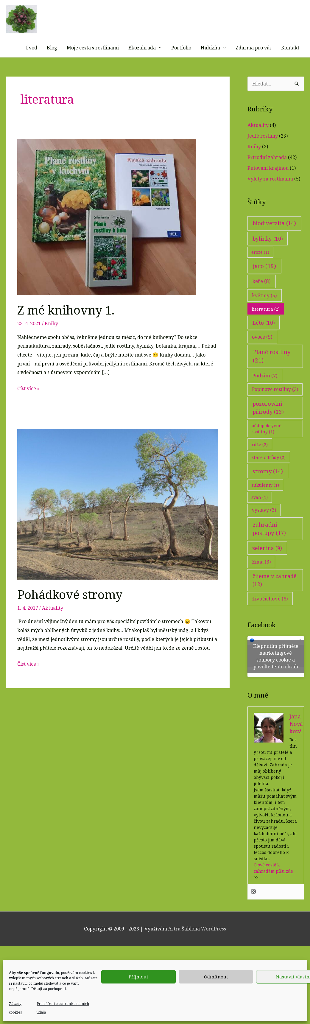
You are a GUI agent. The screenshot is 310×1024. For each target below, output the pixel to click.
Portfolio (181, 62)
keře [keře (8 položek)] (261, 295)
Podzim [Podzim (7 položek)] (265, 390)
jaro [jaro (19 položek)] (264, 280)
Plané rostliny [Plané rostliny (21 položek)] (272, 370)
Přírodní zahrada (267, 172)
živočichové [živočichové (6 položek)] (270, 612)
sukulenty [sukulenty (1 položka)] (265, 499)
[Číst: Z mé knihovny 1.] (106, 231)
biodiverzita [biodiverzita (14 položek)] (274, 237)
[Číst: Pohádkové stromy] (117, 518)
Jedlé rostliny (262, 150)
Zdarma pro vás (254, 62)
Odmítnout (216, 977)
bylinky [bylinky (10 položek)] (268, 252)
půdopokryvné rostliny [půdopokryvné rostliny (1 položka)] (266, 443)
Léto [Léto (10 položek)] (264, 336)
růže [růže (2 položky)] (260, 459)
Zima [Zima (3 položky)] (261, 576)
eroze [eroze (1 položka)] (260, 266)
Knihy (51, 337)
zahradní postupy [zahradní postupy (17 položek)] (269, 543)
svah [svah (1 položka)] (259, 511)
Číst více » (28, 403)
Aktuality (52, 622)
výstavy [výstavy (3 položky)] (264, 524)
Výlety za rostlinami (270, 193)
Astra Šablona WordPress (197, 943)
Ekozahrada (142, 62)
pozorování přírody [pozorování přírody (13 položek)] (268, 421)
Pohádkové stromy (69, 608)
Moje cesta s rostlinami (93, 62)
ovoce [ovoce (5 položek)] (262, 351)
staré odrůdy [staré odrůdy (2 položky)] (269, 471)
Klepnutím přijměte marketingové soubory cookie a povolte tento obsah (275, 670)
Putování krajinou (268, 182)
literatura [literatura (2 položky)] (266, 323)
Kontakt (290, 62)
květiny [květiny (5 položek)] (264, 309)
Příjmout (138, 977)
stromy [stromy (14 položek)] (268, 485)
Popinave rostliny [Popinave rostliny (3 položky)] (275, 403)
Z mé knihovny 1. (65, 324)
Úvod (31, 62)
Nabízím (210, 62)
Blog (52, 62)
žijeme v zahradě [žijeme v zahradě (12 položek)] (275, 594)
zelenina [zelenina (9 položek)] (267, 562)
